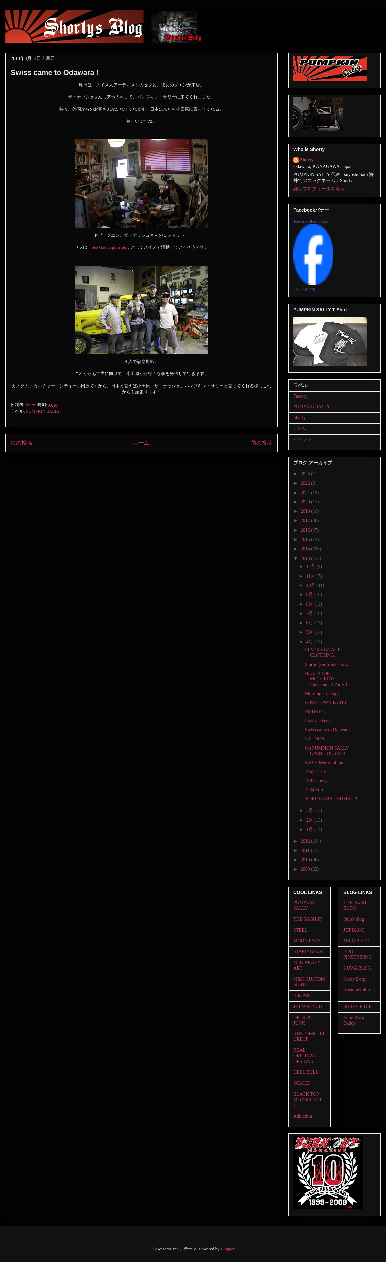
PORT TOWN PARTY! (327, 702)
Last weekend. (318, 720)
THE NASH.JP (307, 919)
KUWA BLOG (357, 968)
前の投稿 (261, 443)
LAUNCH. (315, 738)
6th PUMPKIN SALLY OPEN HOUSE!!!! (327, 751)
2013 (306, 558)
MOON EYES (306, 940)
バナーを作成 (304, 289)
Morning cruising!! (323, 693)
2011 (306, 850)
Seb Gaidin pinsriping (111, 247)
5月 (310, 632)
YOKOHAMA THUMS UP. (331, 798)
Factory (300, 396)
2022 (306, 483)
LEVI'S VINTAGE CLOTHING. (323, 652)
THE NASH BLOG (354, 905)
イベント (302, 439)
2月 (310, 820)
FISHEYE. (315, 711)
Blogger (227, 1248)
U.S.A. (299, 428)
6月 (310, 622)
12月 (311, 566)
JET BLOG (354, 930)
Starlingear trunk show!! (328, 664)
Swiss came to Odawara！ (329, 729)
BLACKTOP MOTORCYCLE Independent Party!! (326, 679)
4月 (310, 641)
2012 (306, 841)
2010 (306, 859)
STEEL (300, 930)
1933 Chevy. (317, 780)
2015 (306, 539)
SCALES (302, 1083)
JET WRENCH (307, 1006)
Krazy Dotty (355, 979)
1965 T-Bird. (317, 771)
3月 (310, 810)
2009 (306, 869)
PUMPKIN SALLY (43, 411)
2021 (306, 492)
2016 (306, 530)
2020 (306, 501)
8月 (310, 604)
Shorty (306, 159)
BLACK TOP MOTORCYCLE (308, 1100)
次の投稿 (21, 443)
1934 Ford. (315, 789)
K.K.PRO (302, 995)
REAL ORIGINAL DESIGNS (304, 1056)
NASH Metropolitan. (324, 762)
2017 (306, 520)
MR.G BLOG (356, 940)
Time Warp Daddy (353, 1020)
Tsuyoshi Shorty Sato (310, 221)
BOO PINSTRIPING (357, 954)
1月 (310, 829)
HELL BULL (305, 1072)
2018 (306, 511)
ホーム (141, 443)
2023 (306, 473)
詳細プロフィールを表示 (319, 188)
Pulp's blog (353, 919)
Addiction (302, 1116)
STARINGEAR (308, 951)
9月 (310, 594)
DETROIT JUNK (303, 1020)
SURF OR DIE (357, 1006)
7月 (310, 613)
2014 (306, 548)
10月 (311, 585)
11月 (311, 576)
